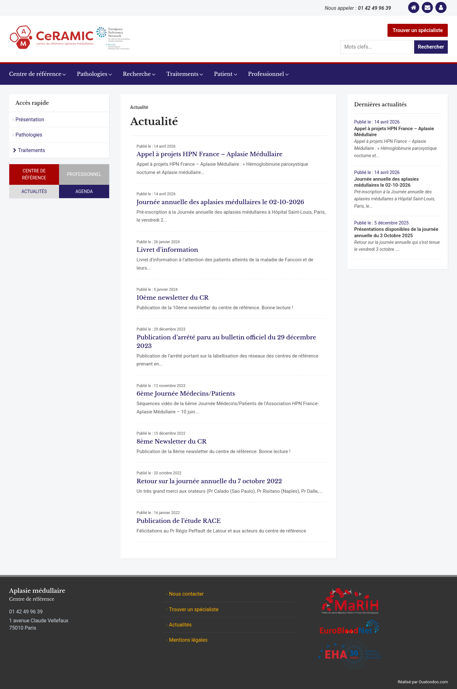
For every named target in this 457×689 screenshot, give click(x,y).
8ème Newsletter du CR (171, 441)
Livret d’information (167, 249)
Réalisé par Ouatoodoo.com (423, 681)
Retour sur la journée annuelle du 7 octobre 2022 (209, 481)
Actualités (34, 191)
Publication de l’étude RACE (178, 521)
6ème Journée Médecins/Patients (185, 393)
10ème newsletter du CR (172, 297)
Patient (223, 74)
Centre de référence (35, 74)
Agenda (84, 191)
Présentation (30, 120)
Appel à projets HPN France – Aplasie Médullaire (209, 154)
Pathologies (92, 74)
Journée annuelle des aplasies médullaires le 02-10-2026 (220, 202)
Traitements (182, 74)
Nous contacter (186, 594)
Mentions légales (188, 640)
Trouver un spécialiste (418, 30)
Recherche (137, 74)
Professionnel (266, 74)
